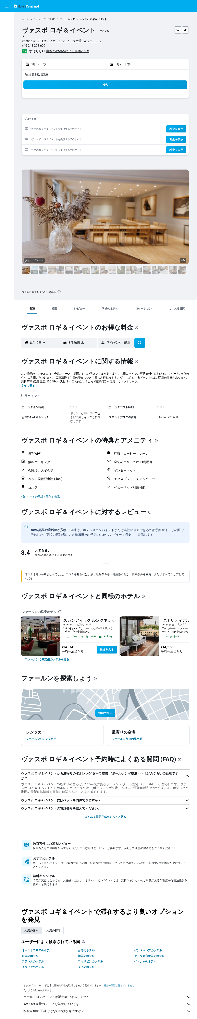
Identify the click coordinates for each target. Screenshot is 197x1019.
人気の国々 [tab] (31, 930)
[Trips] (7, 62)
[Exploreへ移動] (7, 51)
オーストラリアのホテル (37, 950)
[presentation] (59, 291)
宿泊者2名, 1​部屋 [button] (36, 74)
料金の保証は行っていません (119, 985)
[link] (47, 659)
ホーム (25, 19)
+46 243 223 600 (33, 46)
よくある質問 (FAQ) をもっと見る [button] (105, 816)
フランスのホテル (33, 961)
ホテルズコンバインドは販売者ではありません (107, 997)
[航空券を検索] (7, 18)
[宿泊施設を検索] (7, 26)
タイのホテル (86, 967)
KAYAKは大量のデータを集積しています (107, 1004)
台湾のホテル (86, 950)
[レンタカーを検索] (7, 35)
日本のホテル (30, 955)
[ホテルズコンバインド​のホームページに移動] (26, 6)
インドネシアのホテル (148, 950)
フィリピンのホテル (90, 961)
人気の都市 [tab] (53, 930)
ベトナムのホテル (145, 961)
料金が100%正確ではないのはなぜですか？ (107, 1011)
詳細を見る (107, 649)
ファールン (66, 19)
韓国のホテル (86, 955)
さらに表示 (28, 385)
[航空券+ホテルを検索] (7, 43)
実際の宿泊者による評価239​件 (67, 51)
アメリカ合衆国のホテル (149, 955)
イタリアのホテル (33, 967)
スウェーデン (41, 19)
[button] (6, 6)
